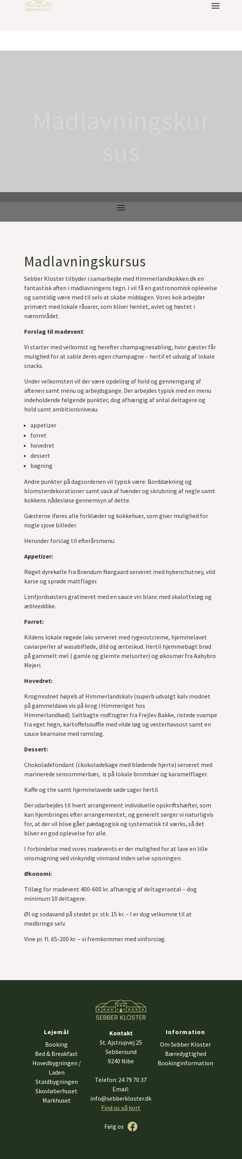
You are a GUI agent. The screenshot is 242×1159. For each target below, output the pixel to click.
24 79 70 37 (132, 1080)
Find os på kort (120, 1108)
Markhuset (56, 1100)
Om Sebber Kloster (185, 1044)
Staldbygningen (56, 1081)
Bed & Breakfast (56, 1053)
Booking (56, 1044)
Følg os (114, 1126)
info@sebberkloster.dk (120, 1098)
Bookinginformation (185, 1063)
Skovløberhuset (56, 1091)
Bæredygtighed (185, 1053)
